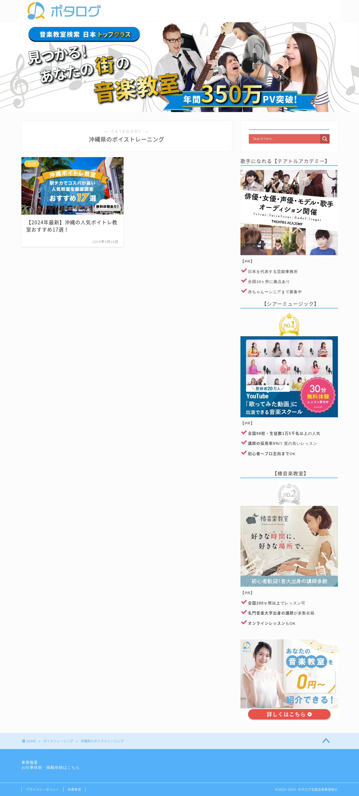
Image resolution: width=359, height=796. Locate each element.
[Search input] (285, 139)
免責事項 (74, 789)
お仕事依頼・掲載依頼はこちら (50, 767)
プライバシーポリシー (42, 789)
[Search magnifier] (325, 139)
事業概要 (29, 762)
